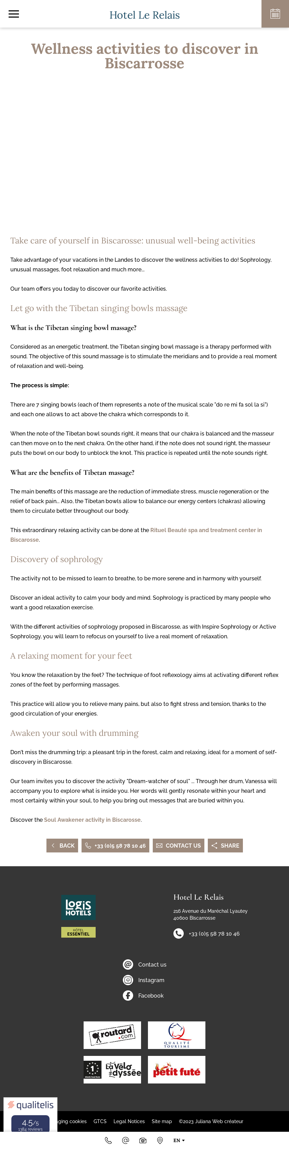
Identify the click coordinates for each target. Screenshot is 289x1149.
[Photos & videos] (142, 1140)
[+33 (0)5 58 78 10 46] (108, 1140)
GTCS (100, 1121)
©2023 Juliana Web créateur (211, 1121)
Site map (162, 1121)
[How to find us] (160, 1140)
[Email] (125, 1140)
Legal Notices (129, 1121)
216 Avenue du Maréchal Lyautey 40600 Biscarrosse (210, 914)
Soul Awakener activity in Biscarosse (92, 820)
